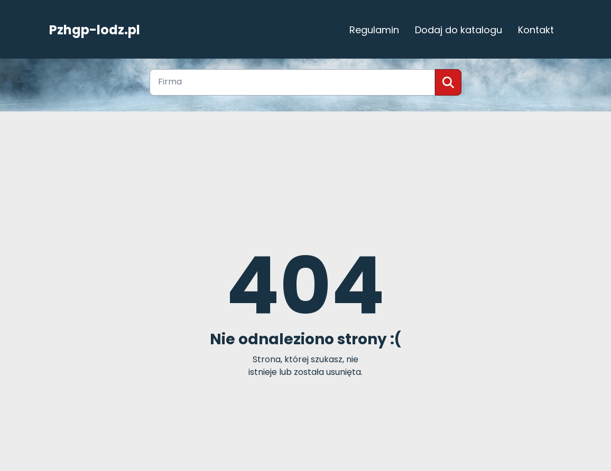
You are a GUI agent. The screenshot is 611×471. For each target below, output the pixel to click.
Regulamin (374, 29)
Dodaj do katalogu (458, 29)
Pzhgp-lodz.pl (94, 30)
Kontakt (536, 29)
